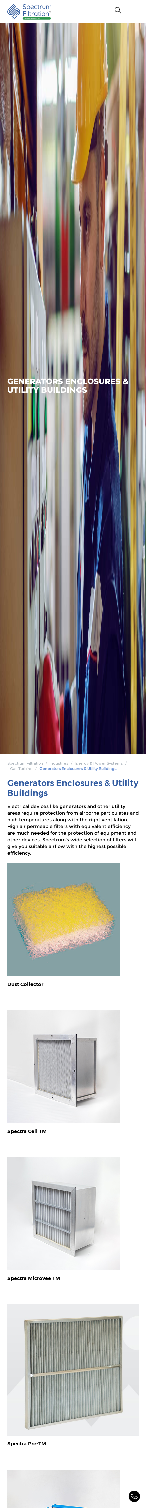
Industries (59, 763)
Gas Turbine (21, 768)
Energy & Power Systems (99, 763)
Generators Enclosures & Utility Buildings (77, 768)
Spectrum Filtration (25, 763)
